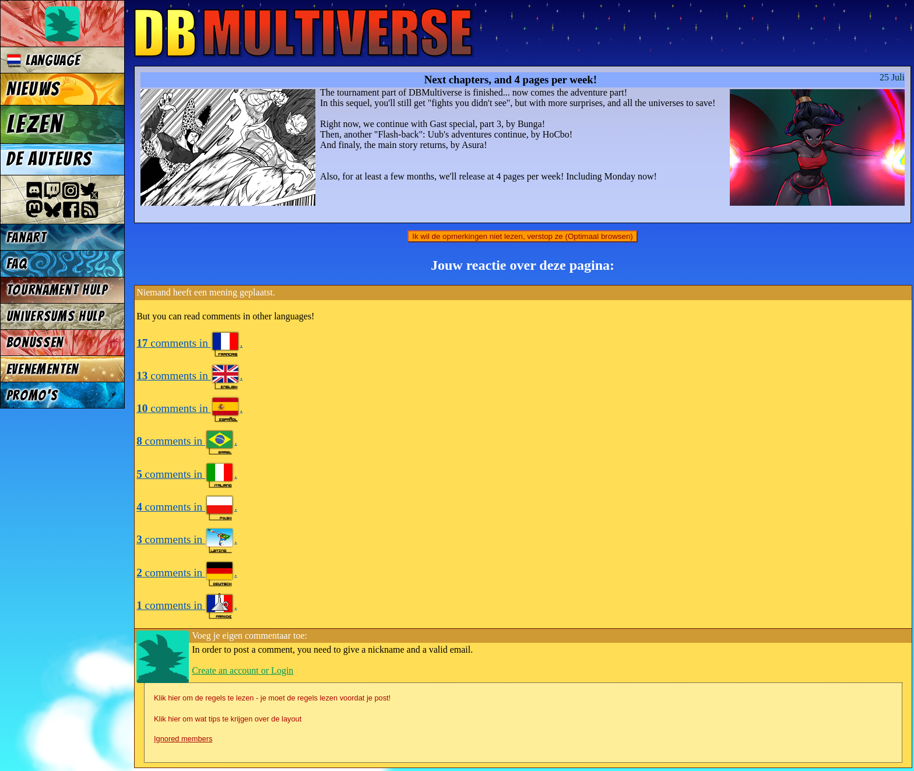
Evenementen (42, 369)
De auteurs (49, 159)
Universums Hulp (55, 316)
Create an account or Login (242, 670)
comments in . (189, 343)
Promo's (32, 395)
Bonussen (35, 342)
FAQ (16, 263)
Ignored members (183, 738)
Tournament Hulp (57, 290)
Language (43, 60)
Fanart (26, 237)
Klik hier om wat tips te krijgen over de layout (227, 718)
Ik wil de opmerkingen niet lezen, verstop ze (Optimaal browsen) (522, 236)
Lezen (34, 124)
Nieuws (32, 89)
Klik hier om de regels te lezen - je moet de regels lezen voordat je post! (272, 697)
